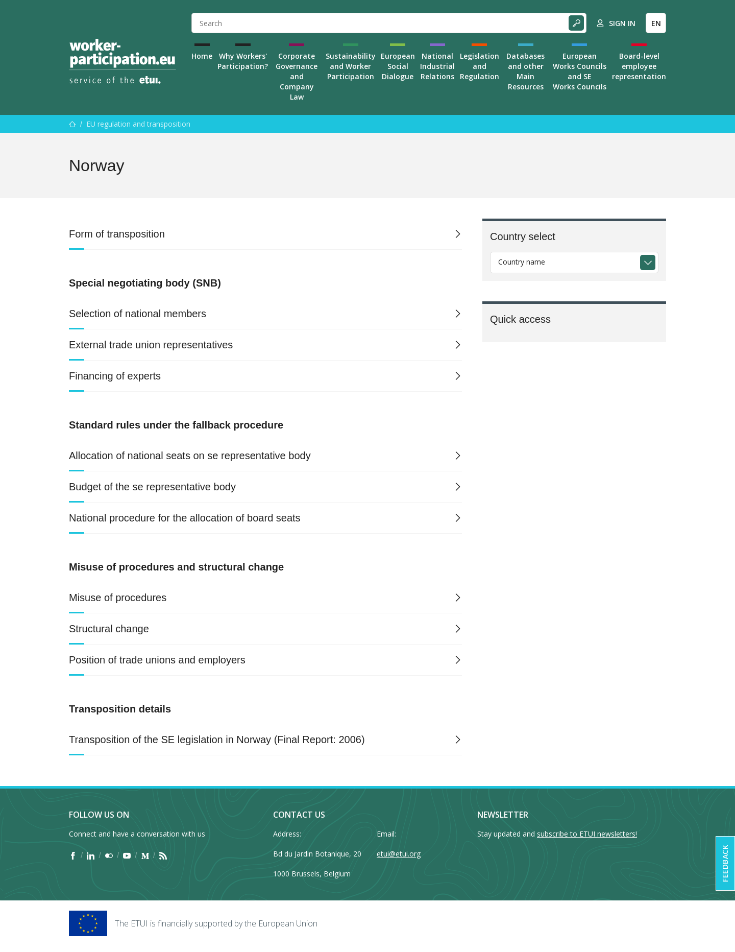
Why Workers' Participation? (242, 61)
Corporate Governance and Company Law (296, 76)
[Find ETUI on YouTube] (127, 855)
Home (201, 56)
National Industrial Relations (437, 66)
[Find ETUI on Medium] (145, 855)
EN (656, 23)
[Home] (122, 61)
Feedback (725, 863)
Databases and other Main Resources (525, 71)
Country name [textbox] (521, 262)
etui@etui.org (399, 854)
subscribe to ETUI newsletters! (587, 834)
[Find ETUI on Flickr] (109, 855)
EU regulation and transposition (138, 124)
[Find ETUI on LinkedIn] (90, 855)
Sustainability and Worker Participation (351, 66)
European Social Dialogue (398, 66)
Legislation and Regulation (479, 66)
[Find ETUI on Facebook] (73, 855)
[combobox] (574, 262)
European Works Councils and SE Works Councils (579, 71)
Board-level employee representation (639, 66)
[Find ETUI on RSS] (163, 855)
